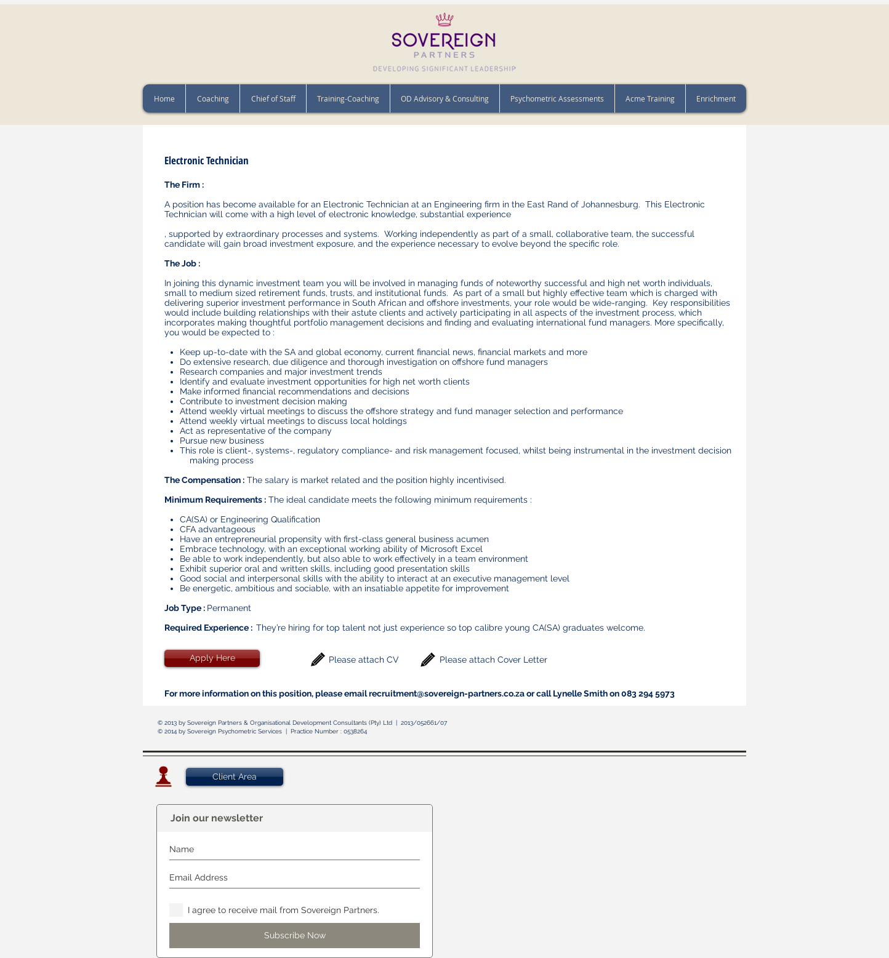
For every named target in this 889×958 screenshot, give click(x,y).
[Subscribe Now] (294, 935)
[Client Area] (234, 777)
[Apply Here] (212, 658)
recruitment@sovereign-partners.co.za (447, 693)
